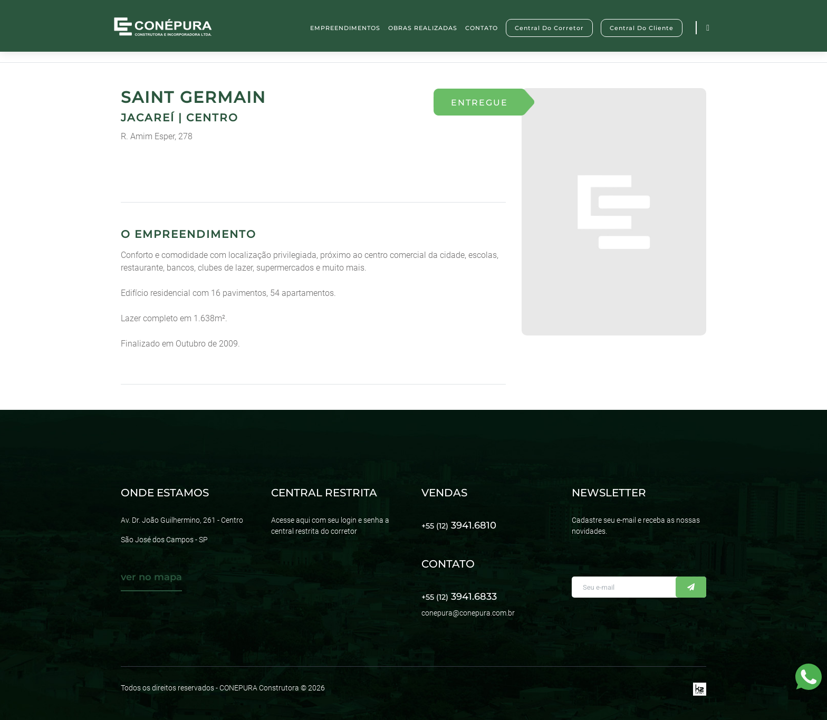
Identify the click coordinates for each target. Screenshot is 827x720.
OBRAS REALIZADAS (422, 28)
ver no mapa (151, 577)
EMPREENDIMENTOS (345, 28)
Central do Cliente (642, 28)
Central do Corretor (549, 28)
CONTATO (481, 28)
